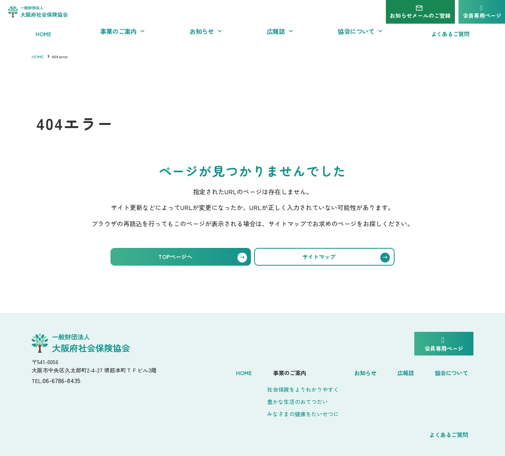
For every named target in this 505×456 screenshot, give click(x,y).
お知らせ (317, 371)
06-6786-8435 (66, 383)
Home (202, 371)
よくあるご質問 (448, 371)
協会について (393, 371)
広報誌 (351, 371)
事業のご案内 (243, 371)
